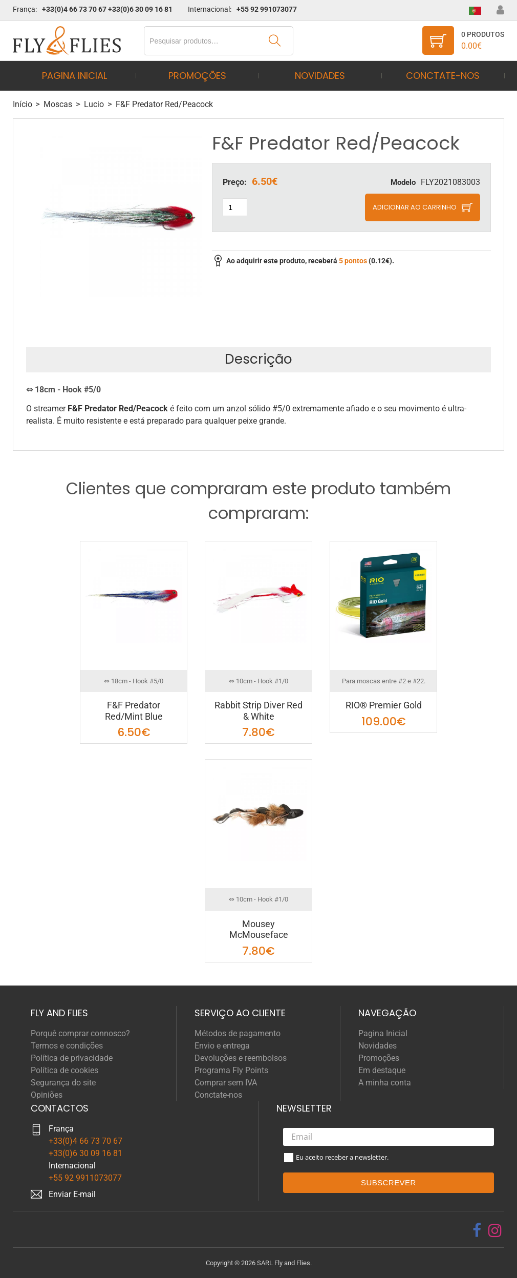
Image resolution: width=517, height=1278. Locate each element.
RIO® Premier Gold (384, 705)
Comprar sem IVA (226, 1082)
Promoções (197, 75)
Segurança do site (63, 1082)
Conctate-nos (443, 75)
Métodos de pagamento (238, 1033)
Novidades (320, 75)
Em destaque (381, 1070)
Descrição (258, 359)
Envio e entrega (222, 1046)
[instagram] (495, 1230)
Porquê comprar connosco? (80, 1033)
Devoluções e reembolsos (241, 1058)
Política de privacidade (72, 1058)
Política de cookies (64, 1070)
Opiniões (46, 1095)
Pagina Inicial (74, 75)
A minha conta (384, 1082)
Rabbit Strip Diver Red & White (258, 711)
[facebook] (476, 1230)
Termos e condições (67, 1046)
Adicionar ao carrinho (415, 207)
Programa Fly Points (231, 1070)
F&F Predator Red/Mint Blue (134, 711)
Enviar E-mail (72, 1194)
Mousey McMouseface (258, 929)
